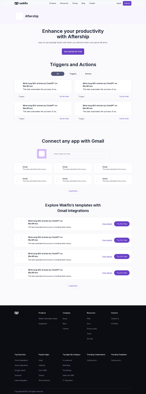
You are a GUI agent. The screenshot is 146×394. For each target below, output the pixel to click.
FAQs (89, 319)
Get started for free (73, 51)
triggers (73, 74)
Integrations (43, 324)
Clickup (41, 375)
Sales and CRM (68, 375)
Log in (119, 3)
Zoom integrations (21, 360)
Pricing (75, 3)
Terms (89, 334)
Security (90, 339)
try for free (122, 224)
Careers (66, 329)
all (58, 74)
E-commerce (67, 360)
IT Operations (68, 380)
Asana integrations (21, 365)
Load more (73, 191)
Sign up (127, 3)
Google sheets (20, 370)
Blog (83, 3)
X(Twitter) (114, 324)
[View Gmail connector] (33, 168)
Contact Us (115, 319)
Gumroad (18, 375)
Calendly (42, 365)
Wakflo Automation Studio (48, 319)
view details (107, 224)
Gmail (41, 360)
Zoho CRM (43, 370)
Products (52, 3)
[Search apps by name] (77, 154)
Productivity (67, 370)
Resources (64, 3)
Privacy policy (92, 329)
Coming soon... (92, 360)
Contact (92, 3)
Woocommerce (44, 380)
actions (88, 74)
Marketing (66, 365)
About (65, 319)
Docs (89, 324)
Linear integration (21, 380)
